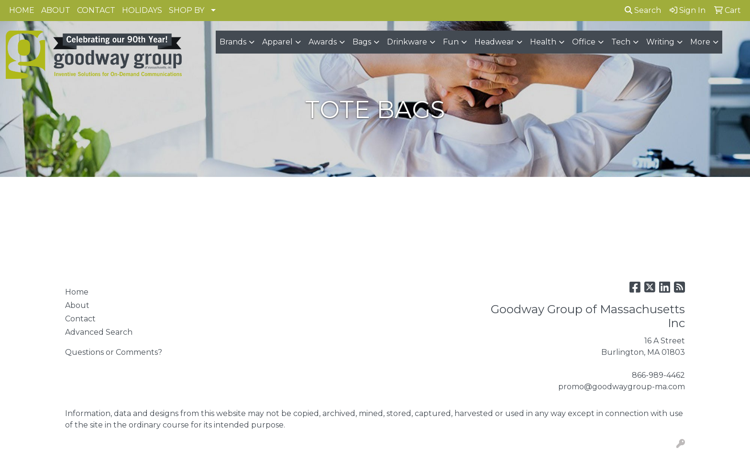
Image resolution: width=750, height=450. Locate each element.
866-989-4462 (658, 375)
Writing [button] (660, 41)
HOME (21, 10)
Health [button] (543, 41)
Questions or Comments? (113, 352)
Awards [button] (323, 41)
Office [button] (584, 41)
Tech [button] (620, 41)
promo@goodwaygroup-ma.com (621, 386)
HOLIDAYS (142, 10)
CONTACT (96, 10)
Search (643, 10)
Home (76, 291)
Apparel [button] (277, 41)
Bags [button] (362, 41)
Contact (80, 318)
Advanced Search (98, 332)
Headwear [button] (494, 41)
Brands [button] (233, 41)
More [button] (700, 41)
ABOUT (55, 10)
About (77, 305)
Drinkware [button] (407, 41)
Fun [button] (451, 41)
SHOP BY (186, 10)
